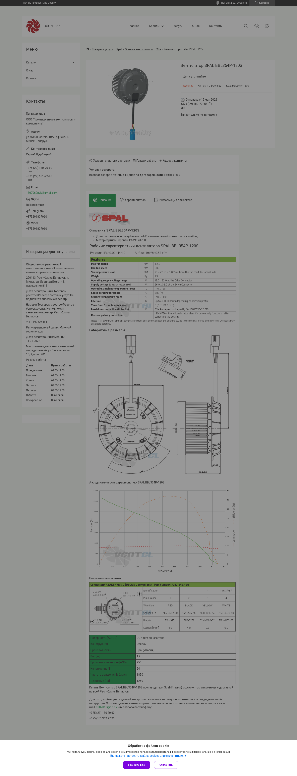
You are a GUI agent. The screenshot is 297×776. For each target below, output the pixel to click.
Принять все (136, 764)
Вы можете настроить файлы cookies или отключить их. (147, 755)
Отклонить (166, 764)
